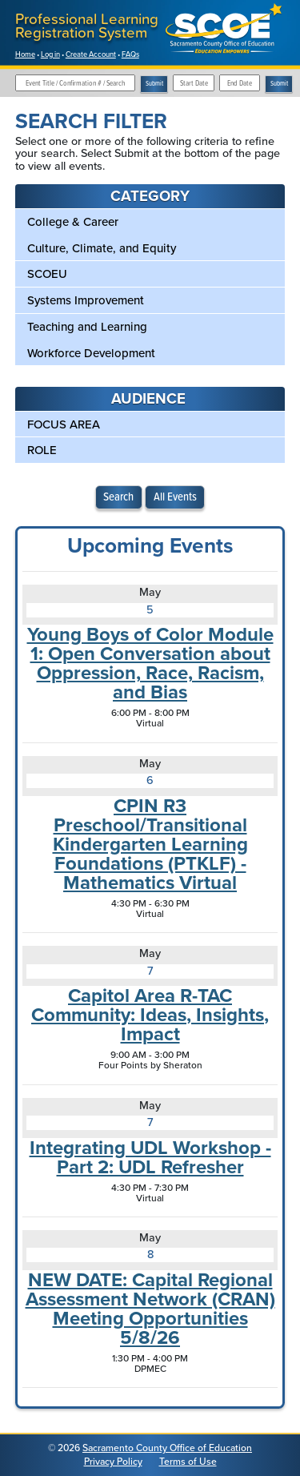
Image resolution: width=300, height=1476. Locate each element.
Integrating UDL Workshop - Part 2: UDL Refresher (150, 1157)
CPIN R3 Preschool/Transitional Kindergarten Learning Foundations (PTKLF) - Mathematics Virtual (150, 844)
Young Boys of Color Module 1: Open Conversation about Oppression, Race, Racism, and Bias (150, 663)
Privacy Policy (113, 1461)
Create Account (91, 54)
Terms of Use (188, 1461)
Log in (50, 54)
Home (25, 54)
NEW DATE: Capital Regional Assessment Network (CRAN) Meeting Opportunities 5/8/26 (150, 1308)
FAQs (130, 54)
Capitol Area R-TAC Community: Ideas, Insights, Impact (150, 1014)
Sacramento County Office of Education (167, 1447)
